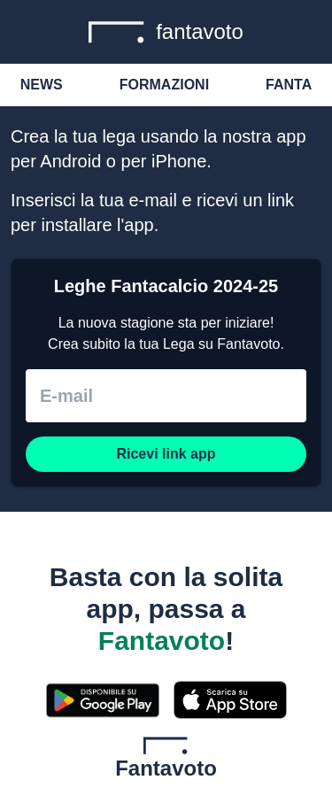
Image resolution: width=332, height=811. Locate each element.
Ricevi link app (165, 453)
